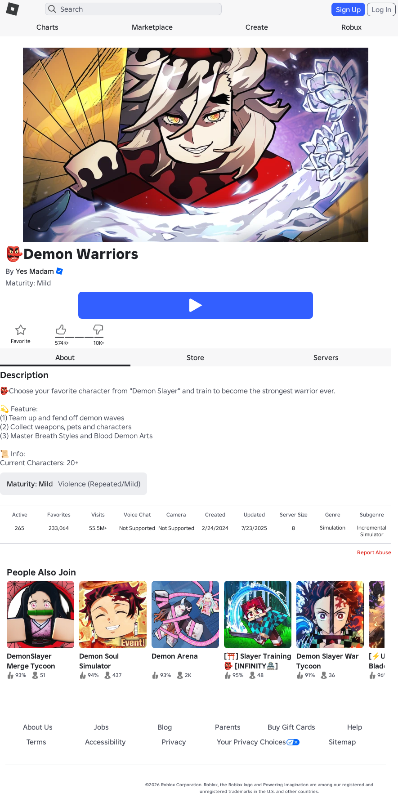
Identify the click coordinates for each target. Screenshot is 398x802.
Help (354, 726)
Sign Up (348, 9)
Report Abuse (374, 552)
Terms (36, 741)
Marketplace (152, 26)
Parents (228, 726)
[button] (58, 271)
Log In (381, 9)
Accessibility (105, 741)
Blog (164, 726)
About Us (38, 726)
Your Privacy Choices (258, 741)
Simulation (332, 527)
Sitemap (342, 741)
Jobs (101, 726)
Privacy (173, 741)
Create (257, 26)
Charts (47, 26)
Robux (351, 26)
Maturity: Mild (28, 282)
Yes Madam (35, 271)
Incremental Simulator (371, 531)
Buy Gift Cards (291, 726)
